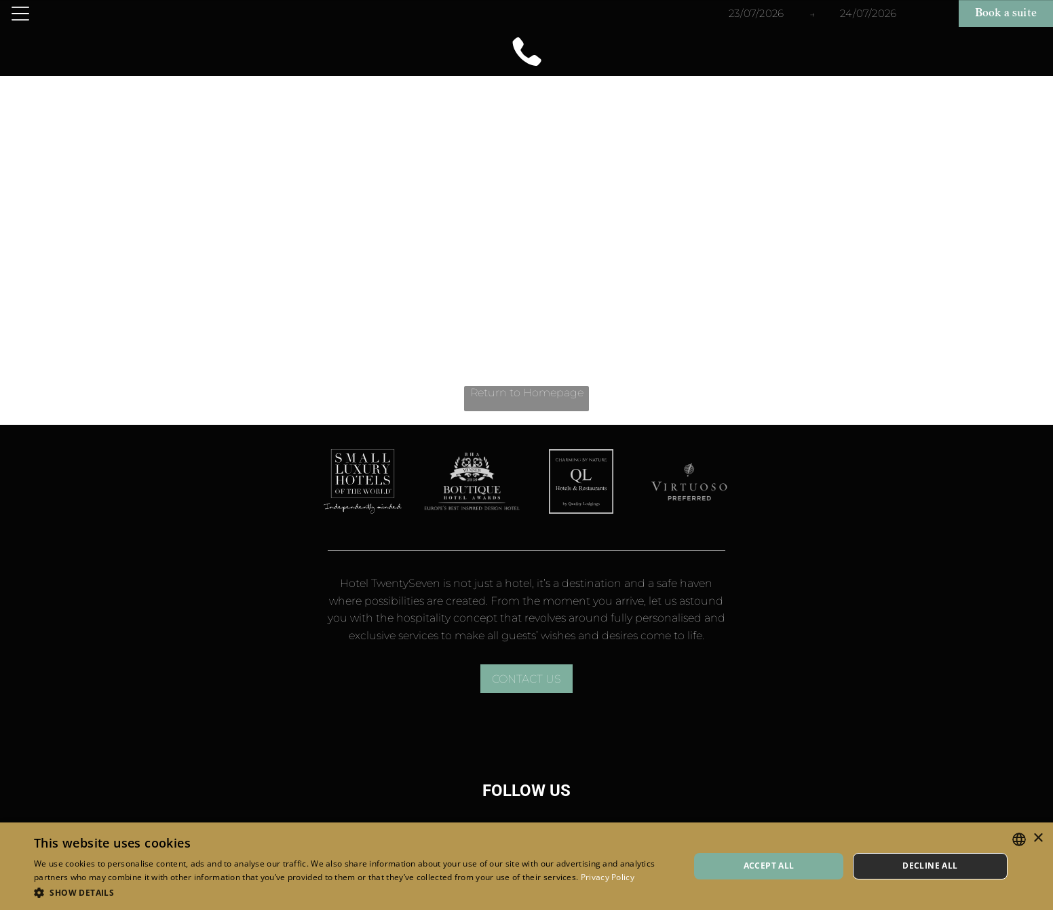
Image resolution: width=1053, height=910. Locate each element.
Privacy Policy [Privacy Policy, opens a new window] (607, 877)
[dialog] (526, 866)
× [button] (1038, 838)
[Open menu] (20, 13)
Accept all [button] (769, 865)
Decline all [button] (929, 865)
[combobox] (1019, 839)
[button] (352, 892)
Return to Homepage (526, 392)
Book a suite (1006, 13)
